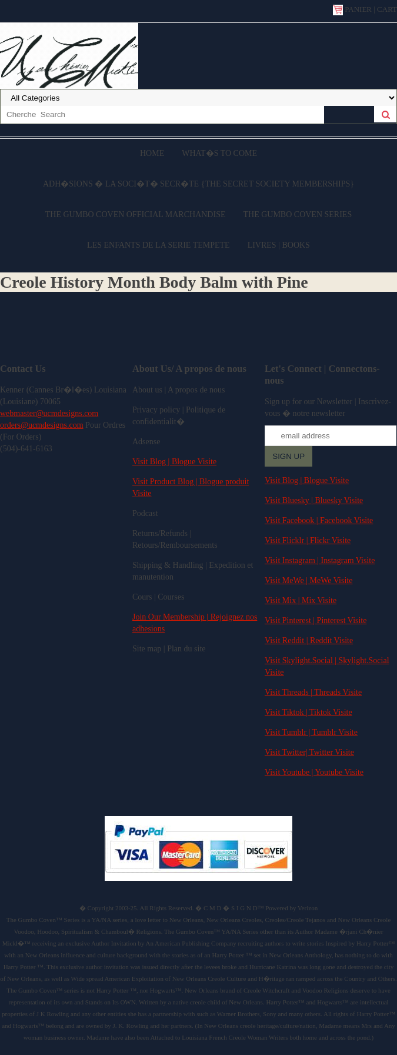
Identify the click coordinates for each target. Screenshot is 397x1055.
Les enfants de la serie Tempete (158, 245)
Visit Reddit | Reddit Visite (309, 640)
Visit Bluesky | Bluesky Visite (314, 500)
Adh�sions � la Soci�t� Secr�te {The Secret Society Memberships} (198, 183)
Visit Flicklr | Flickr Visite (308, 540)
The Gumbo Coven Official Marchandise (135, 214)
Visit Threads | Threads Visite (313, 692)
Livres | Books (279, 245)
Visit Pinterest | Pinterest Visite (316, 620)
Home (152, 153)
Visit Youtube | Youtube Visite (314, 772)
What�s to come (219, 153)
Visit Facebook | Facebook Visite (319, 520)
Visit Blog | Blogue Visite (174, 461)
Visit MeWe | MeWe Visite (308, 580)
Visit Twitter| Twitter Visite (309, 752)
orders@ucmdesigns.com (42, 425)
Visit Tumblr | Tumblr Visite (311, 732)
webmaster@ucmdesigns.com (49, 413)
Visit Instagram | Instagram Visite (320, 560)
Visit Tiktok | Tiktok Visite (308, 712)
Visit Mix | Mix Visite (300, 600)
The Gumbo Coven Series (297, 214)
